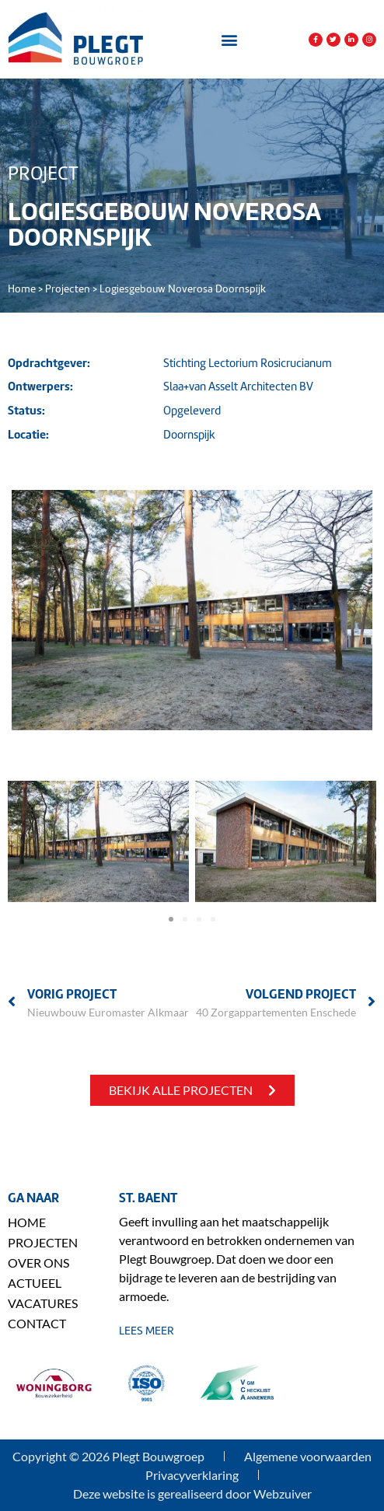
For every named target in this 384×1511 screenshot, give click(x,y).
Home (22, 289)
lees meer (146, 1331)
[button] (229, 39)
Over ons (38, 1262)
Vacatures (43, 1303)
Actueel (34, 1282)
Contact (37, 1323)
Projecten (67, 289)
